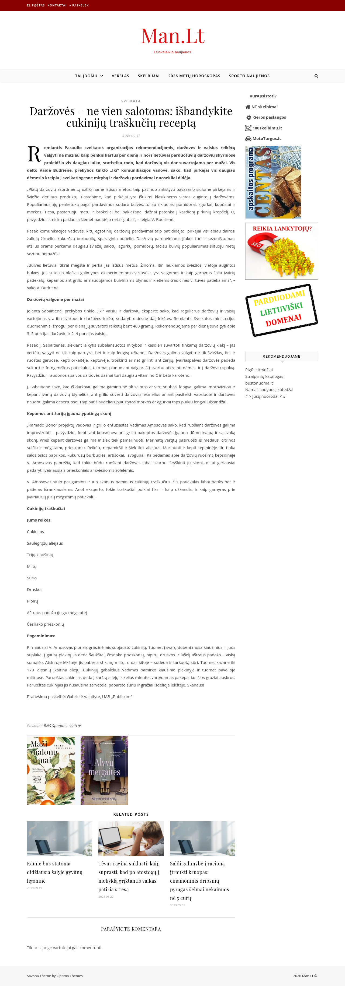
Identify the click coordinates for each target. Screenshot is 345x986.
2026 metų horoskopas (194, 75)
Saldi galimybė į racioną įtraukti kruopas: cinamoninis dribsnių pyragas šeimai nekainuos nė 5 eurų (199, 880)
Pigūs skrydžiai (259, 369)
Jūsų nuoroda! (265, 396)
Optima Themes (70, 975)
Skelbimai (149, 75)
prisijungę (42, 947)
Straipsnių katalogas (264, 376)
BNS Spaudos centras (63, 725)
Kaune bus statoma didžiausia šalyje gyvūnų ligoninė (54, 872)
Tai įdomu (86, 75)
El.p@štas (36, 5)
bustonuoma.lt (259, 383)
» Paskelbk (79, 5)
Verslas (120, 75)
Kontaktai (57, 5)
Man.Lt (173, 35)
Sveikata (131, 101)
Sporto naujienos (249, 75)
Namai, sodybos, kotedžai (269, 389)
